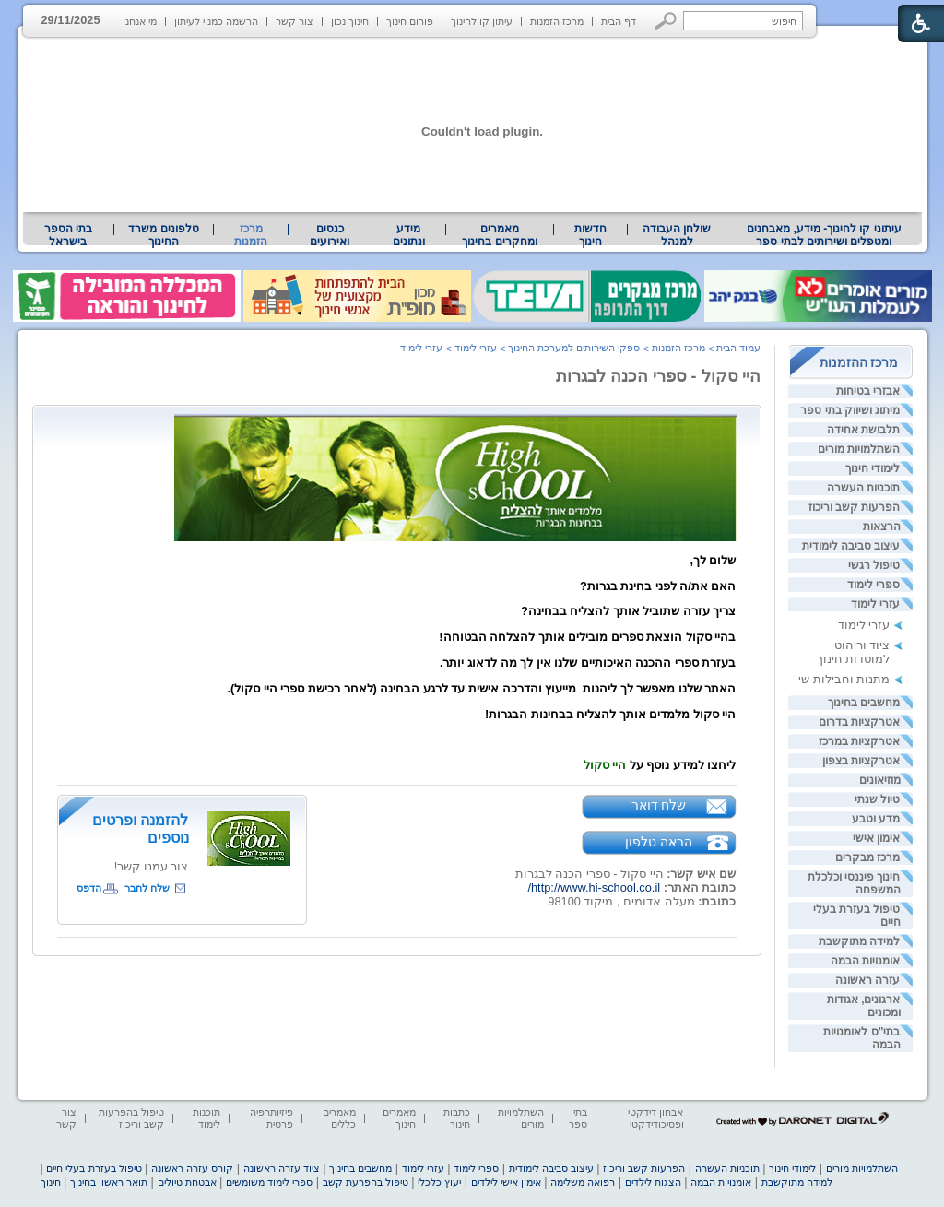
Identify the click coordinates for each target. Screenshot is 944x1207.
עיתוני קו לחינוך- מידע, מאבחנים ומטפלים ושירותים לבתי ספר (824, 235)
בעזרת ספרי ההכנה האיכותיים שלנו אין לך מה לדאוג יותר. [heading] (588, 662)
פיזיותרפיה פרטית (271, 1118)
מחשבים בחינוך (864, 702)
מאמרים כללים (339, 1118)
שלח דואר (659, 805)
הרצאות (882, 526)
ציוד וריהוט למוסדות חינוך (854, 652)
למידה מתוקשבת (859, 941)
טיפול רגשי (874, 565)
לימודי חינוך (872, 468)
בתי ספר (578, 1118)
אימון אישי (876, 838)
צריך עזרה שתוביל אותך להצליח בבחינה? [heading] (629, 611)
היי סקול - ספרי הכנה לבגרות (658, 376)
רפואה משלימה (582, 1182)
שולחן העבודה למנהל (677, 235)
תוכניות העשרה (863, 487)
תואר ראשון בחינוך (109, 1182)
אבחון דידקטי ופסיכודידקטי (655, 1118)
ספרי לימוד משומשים (269, 1182)
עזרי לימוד (875, 604)
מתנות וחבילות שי (844, 679)
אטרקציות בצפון (861, 760)
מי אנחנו (140, 21)
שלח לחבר (147, 887)
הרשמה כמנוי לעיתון (216, 21)
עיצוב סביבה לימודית (851, 545)
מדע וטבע (876, 818)
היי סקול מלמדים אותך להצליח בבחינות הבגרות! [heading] (611, 714)
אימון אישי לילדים (506, 1182)
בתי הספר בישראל (68, 235)
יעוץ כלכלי (439, 1182)
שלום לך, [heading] (713, 560)
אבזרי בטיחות (868, 391)
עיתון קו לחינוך (482, 21)
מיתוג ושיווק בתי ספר (850, 410)
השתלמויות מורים (859, 449)
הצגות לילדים (653, 1182)
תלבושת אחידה (863, 429)
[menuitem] (823, 235)
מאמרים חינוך (399, 1118)
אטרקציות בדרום (859, 722)
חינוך (51, 1182)
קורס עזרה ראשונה (192, 1168)
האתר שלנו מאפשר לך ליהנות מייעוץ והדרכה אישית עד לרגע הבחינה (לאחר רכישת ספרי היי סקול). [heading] (482, 688)
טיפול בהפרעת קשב (365, 1182)
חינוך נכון (350, 21)
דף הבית (618, 21)
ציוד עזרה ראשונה (281, 1168)
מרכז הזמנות (557, 21)
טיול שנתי (877, 799)
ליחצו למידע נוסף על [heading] (660, 765)
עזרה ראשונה (867, 980)
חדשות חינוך (590, 235)
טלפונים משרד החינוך (163, 235)
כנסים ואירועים (329, 235)
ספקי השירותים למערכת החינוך (574, 347)
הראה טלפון (658, 841)
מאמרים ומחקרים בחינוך (499, 235)
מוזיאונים (880, 780)
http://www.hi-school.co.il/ (593, 887)
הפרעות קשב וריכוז (854, 507)
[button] (666, 20)
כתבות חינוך (456, 1118)
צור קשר (294, 21)
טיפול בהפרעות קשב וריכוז (131, 1118)
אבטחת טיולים (187, 1182)
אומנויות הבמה (865, 960)
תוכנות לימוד (206, 1118)
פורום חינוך (409, 21)
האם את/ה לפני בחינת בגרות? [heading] (658, 586)
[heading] (455, 537)
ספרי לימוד (873, 584)
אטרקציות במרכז (859, 741)
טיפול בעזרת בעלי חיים (93, 1168)
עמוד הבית (738, 347)
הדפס (89, 887)
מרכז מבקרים (867, 857)
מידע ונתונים (409, 235)
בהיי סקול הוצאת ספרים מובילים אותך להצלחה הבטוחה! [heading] (587, 637)
